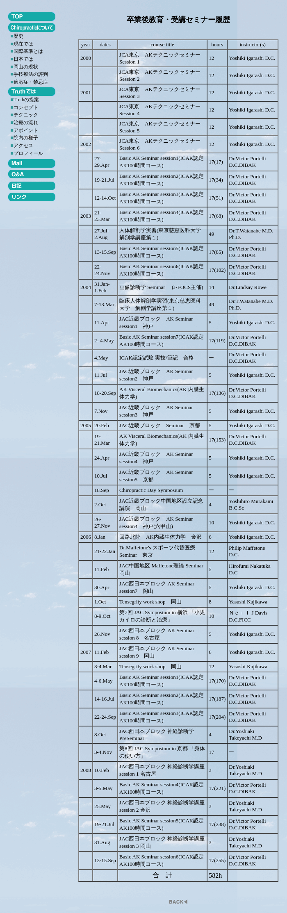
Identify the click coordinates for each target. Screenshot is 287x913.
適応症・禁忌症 (31, 82)
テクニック (26, 115)
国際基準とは (28, 51)
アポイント (26, 130)
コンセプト (26, 107)
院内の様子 (26, 138)
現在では (23, 44)
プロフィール (28, 153)
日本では (23, 59)
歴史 (18, 36)
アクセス (23, 145)
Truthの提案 (26, 99)
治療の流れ (26, 122)
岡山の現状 (26, 67)
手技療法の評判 (31, 74)
